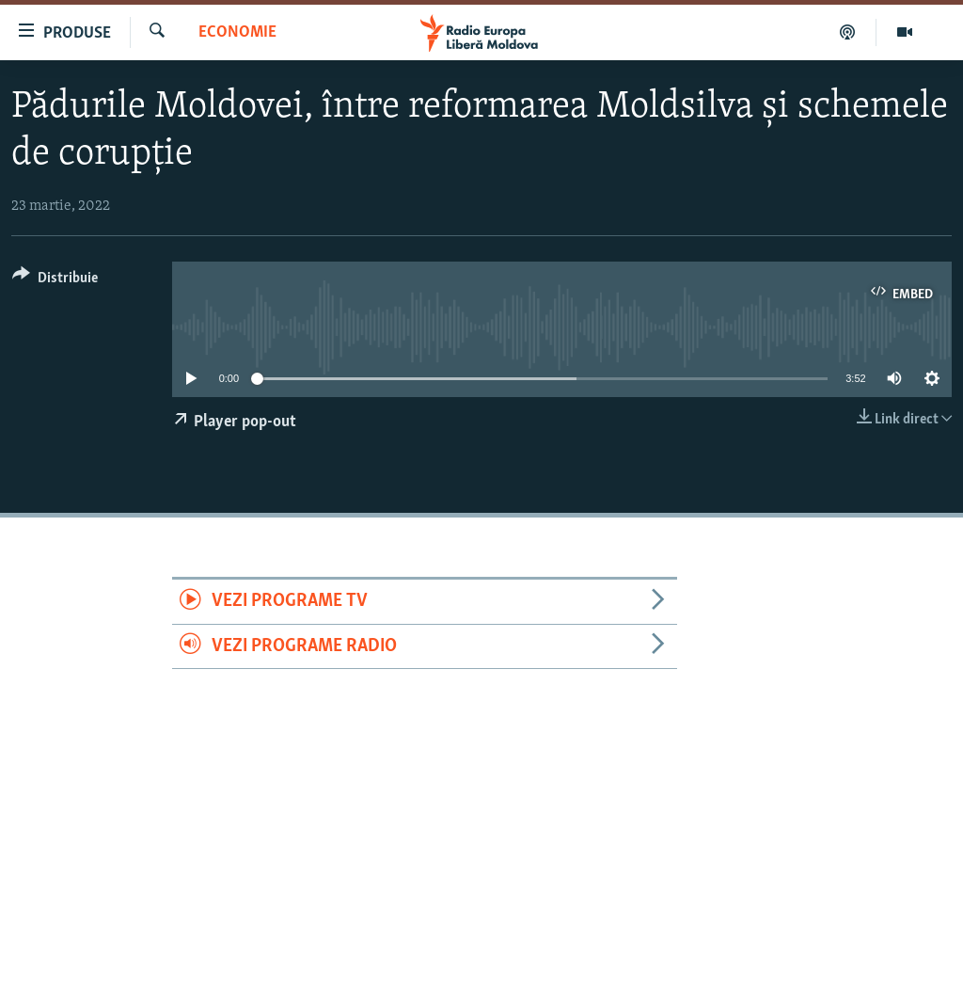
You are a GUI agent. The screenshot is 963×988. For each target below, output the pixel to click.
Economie (237, 32)
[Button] (55, 281)
